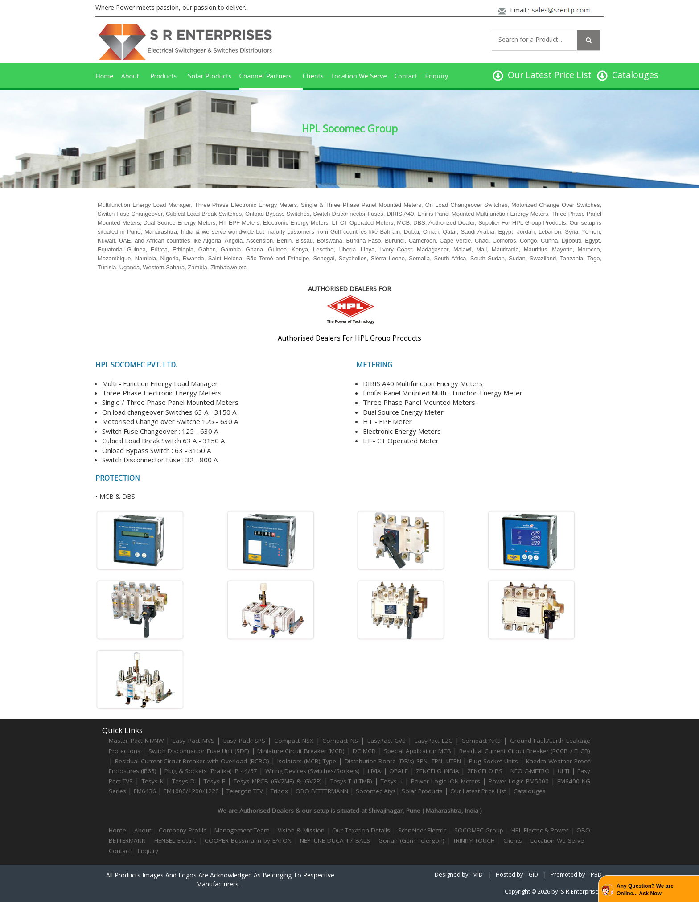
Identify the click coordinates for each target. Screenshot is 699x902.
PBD (596, 874)
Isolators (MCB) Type (306, 761)
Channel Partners (265, 75)
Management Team (242, 830)
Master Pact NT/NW (137, 741)
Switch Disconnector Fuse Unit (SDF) (199, 751)
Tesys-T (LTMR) (352, 781)
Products (163, 75)
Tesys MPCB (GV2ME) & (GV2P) (279, 781)
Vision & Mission (301, 830)
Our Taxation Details (361, 830)
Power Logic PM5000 (518, 781)
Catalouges (530, 791)
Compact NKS (481, 741)
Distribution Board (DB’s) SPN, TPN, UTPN (403, 761)
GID (533, 874)
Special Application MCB (417, 751)
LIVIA (374, 771)
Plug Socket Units (493, 761)
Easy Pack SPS (244, 741)
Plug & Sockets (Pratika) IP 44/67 (210, 771)
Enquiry (436, 75)
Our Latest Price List (478, 791)
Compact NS (340, 741)
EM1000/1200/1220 (191, 791)
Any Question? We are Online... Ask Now (645, 890)
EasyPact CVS (386, 741)
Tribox (279, 791)
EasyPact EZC (433, 741)
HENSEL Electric (175, 840)
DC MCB (364, 751)
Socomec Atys (376, 791)
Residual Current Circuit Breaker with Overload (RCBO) (192, 761)
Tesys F (214, 781)
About (130, 75)
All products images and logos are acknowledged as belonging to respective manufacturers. (220, 879)
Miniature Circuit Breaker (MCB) (301, 751)
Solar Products (209, 75)
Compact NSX (295, 741)
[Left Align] (588, 40)
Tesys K (153, 781)
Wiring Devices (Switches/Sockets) (312, 771)
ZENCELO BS (486, 771)
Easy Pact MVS (193, 741)
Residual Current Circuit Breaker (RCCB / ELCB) (524, 751)
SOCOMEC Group (478, 830)
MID (478, 874)
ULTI (563, 771)
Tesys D (183, 781)
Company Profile (182, 830)
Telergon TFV (244, 791)
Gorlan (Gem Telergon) (411, 840)
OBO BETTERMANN (322, 791)
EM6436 (145, 791)
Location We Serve (359, 75)
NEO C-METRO (530, 771)
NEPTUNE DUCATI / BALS (335, 840)
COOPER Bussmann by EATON (248, 840)
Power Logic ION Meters (445, 781)
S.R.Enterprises (581, 891)
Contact (406, 75)
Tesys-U (392, 781)
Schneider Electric (422, 830)
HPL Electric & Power (540, 830)
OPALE (398, 771)
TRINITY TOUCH (474, 840)
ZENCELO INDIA (437, 771)
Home (104, 75)
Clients (313, 75)
